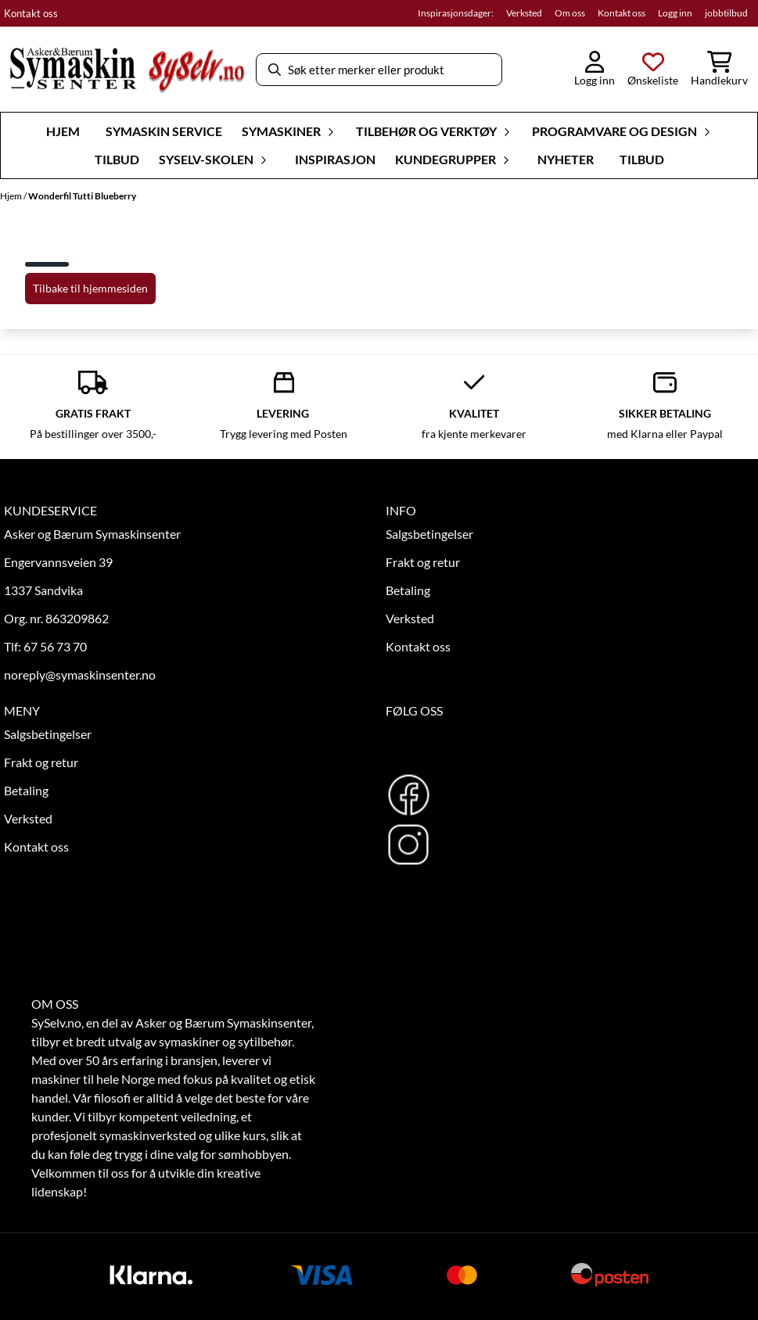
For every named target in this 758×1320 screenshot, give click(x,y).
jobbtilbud (726, 13)
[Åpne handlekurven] (719, 70)
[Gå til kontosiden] (594, 70)
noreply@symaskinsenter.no (80, 674)
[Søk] (378, 69)
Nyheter (565, 159)
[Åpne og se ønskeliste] (652, 70)
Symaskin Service (164, 131)
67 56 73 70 (55, 646)
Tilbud (117, 159)
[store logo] (127, 69)
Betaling (408, 590)
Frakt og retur (423, 561)
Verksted (524, 13)
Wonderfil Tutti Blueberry (82, 196)
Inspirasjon (335, 159)
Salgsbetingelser (429, 533)
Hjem (11, 196)
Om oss (570, 13)
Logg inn (675, 13)
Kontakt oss (31, 13)
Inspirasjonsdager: (456, 13)
